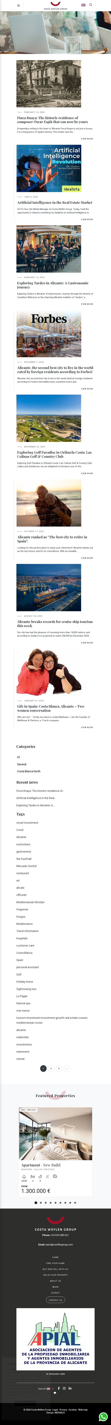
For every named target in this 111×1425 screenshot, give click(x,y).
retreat (20, 1058)
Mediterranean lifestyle (30, 902)
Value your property (55, 1275)
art (18, 880)
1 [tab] (35, 1202)
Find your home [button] (55, 1263)
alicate (20, 887)
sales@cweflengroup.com (55, 1244)
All (18, 757)
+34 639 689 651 (55, 1235)
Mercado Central (26, 866)
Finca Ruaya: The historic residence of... (40, 790)
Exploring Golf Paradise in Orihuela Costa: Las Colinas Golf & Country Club (54, 454)
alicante (21, 1030)
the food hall (23, 858)
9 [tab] (75, 1203)
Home (55, 1257)
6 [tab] (60, 1203)
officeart (21, 894)
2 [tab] (41, 1203)
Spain (19, 960)
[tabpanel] (55, 1154)
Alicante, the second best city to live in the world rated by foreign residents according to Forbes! (55, 370)
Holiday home (24, 981)
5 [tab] (55, 1203)
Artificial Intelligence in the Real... (36, 798)
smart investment (27, 822)
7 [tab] (65, 1203)
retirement (22, 1051)
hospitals (22, 938)
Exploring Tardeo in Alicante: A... (35, 805)
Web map (83, 1410)
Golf (18, 974)
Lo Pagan (21, 996)
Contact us (55, 1300)
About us (55, 1281)
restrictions (23, 844)
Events (55, 1293)
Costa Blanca (24, 952)
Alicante (21, 837)
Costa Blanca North (28, 771)
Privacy (63, 1410)
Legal (55, 1410)
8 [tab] (70, 1203)
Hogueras (22, 909)
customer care (25, 945)
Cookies (73, 1410)
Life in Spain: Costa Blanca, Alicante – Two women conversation (50, 708)
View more (87, 139)
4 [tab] (51, 1203)
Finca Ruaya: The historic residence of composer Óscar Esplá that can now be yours (52, 120)
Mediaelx (60, 1412)
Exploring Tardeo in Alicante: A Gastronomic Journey (52, 285)
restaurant (22, 873)
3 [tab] (46, 1203)
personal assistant (27, 967)
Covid (19, 829)
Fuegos (20, 916)
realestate (22, 1037)
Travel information (27, 931)
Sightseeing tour (26, 989)
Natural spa (23, 1003)
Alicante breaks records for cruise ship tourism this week (55, 624)
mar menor (23, 1010)
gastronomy (23, 851)
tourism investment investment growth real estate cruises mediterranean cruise (52, 1020)
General (21, 764)
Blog (55, 1287)
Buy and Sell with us (55, 1269)
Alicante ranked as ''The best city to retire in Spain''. (52, 539)
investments (24, 1044)
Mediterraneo (24, 923)
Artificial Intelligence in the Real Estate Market (54, 202)
